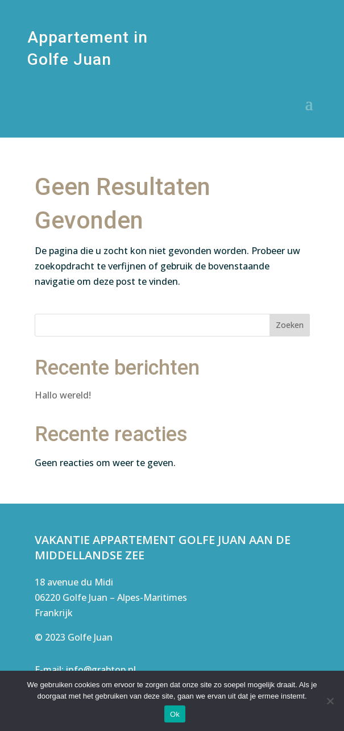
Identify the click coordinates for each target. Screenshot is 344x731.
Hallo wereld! (63, 395)
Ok (175, 714)
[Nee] (329, 701)
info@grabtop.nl (101, 669)
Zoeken (290, 324)
